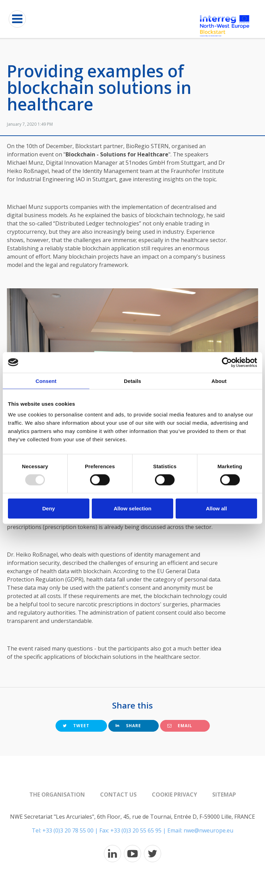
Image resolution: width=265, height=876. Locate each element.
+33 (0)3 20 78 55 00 (68, 830)
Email (179, 726)
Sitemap (224, 794)
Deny (48, 508)
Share (128, 726)
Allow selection (132, 508)
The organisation (57, 794)
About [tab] (219, 381)
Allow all (216, 508)
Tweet (76, 726)
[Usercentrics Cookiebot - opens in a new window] (227, 362)
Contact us (118, 794)
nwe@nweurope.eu (208, 830)
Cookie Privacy (174, 794)
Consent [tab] (46, 381)
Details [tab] (132, 381)
